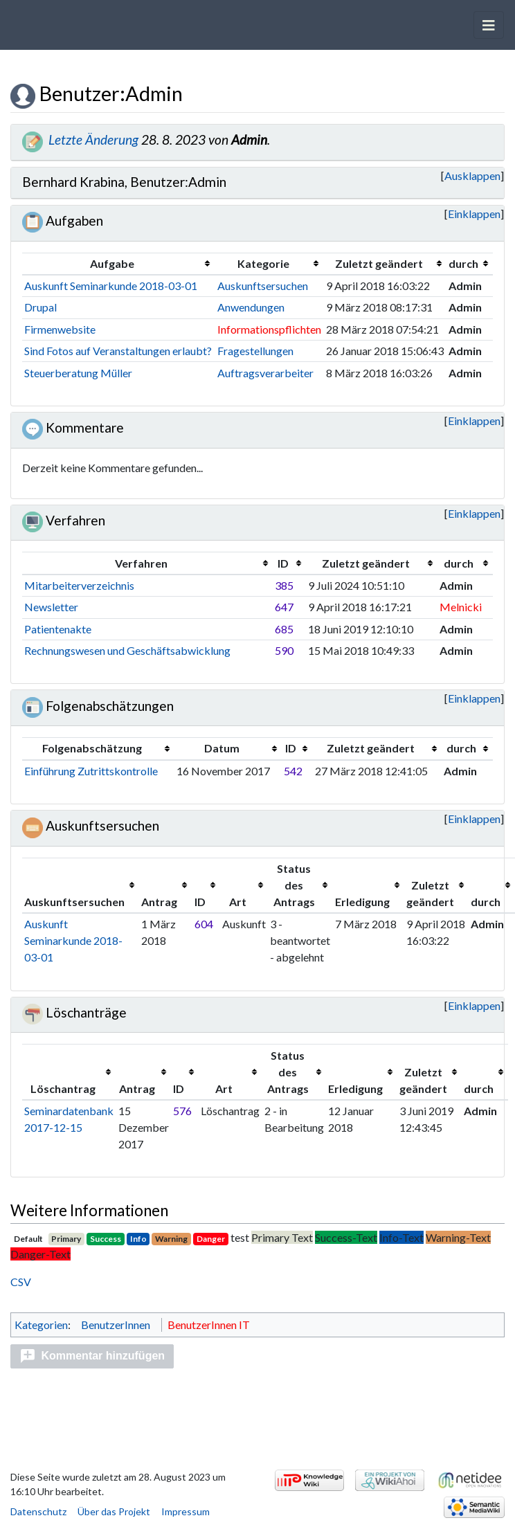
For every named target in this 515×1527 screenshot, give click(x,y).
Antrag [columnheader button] (159, 901)
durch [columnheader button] (463, 263)
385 (284, 585)
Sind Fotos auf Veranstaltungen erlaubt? (118, 350)
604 (204, 923)
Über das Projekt (114, 1511)
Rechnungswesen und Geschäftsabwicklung (127, 650)
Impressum (185, 1511)
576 (182, 1110)
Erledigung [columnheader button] (362, 901)
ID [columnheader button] (283, 563)
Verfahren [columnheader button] (141, 563)
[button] (453, 176)
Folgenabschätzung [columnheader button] (92, 748)
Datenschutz (38, 1511)
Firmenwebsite (60, 329)
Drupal (40, 307)
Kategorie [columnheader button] (263, 263)
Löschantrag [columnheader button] (63, 1088)
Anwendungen (250, 307)
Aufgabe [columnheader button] (112, 263)
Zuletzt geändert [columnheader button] (379, 263)
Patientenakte (57, 628)
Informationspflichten (269, 329)
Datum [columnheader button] (222, 748)
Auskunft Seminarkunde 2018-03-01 (110, 285)
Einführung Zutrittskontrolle (91, 770)
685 (284, 628)
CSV (20, 1281)
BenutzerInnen (115, 1324)
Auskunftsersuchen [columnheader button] (74, 901)
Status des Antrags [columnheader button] (294, 885)
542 (293, 770)
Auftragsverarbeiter (265, 372)
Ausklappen (453, 175)
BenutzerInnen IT (209, 1324)
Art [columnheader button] (237, 901)
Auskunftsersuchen (262, 285)
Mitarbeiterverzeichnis (79, 585)
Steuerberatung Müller (78, 372)
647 (284, 606)
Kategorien (41, 1324)
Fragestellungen (255, 350)
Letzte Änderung (104, 139)
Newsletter (51, 606)
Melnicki (461, 606)
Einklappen (474, 213)
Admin (260, 139)
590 (284, 650)
